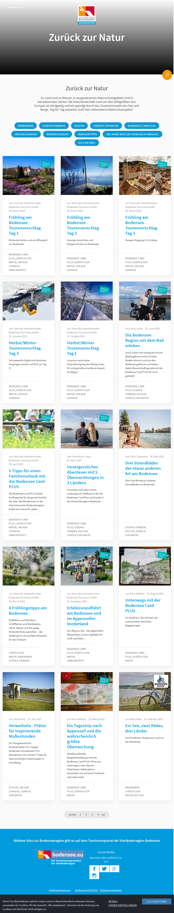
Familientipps (87, 134)
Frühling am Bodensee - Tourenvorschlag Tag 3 (141, 225)
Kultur (79, 125)
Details (112, 901)
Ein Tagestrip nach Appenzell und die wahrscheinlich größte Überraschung (84, 736)
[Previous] (72, 814)
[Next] (103, 814)
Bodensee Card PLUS (142, 125)
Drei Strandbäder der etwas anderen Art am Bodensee (143, 468)
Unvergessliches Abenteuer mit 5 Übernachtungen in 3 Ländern (85, 474)
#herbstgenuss (58, 134)
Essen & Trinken (54, 125)
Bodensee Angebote (111, 890)
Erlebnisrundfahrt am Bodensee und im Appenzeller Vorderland (84, 616)
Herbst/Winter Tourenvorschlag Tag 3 (25, 348)
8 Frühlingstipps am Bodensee (28, 610)
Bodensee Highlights (86, 890)
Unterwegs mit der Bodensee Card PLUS (143, 605)
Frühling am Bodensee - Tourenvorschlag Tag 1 (25, 225)
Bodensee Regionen (59, 890)
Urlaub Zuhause (26, 134)
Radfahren (25, 125)
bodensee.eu (15, 7)
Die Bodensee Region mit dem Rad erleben (144, 340)
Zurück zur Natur (106, 125)
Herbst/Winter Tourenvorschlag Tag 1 (83, 348)
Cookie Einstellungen (122, 905)
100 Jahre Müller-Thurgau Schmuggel (132, 134)
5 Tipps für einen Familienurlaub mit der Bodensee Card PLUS (27, 478)
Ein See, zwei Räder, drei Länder (144, 728)
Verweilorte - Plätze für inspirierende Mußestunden (27, 731)
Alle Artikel (86, 142)
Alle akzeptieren (157, 901)
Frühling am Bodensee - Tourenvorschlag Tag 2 (83, 225)
